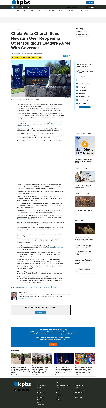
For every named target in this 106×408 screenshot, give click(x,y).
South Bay (46, 287)
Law (31, 287)
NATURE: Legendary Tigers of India (83, 211)
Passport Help (59, 397)
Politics (34, 365)
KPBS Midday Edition (25, 10)
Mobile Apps (39, 394)
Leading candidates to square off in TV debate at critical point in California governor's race (63, 370)
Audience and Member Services (62, 385)
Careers (39, 390)
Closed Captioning (60, 387)
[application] (41, 163)
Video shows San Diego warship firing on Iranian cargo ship (84, 246)
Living (12, 365)
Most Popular (80, 220)
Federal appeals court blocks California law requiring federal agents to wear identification (41, 370)
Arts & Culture (41, 14)
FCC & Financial (40, 392)
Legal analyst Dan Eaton (56, 247)
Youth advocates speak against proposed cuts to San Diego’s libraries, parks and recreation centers (84, 261)
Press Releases (40, 397)
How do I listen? (59, 394)
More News (15, 351)
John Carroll (16, 53)
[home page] (20, 3)
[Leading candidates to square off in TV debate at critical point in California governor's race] (64, 358)
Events (80, 14)
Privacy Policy (40, 399)
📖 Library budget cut (81, 34)
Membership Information (80, 390)
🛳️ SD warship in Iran (81, 31)
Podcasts (61, 14)
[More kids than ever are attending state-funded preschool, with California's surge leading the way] (85, 358)
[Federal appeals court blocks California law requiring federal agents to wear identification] (42, 358)
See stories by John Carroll (26, 298)
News (18, 14)
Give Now (91, 3)
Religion (55, 287)
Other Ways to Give (79, 392)
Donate (53, 344)
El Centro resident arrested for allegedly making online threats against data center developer (84, 239)
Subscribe (84, 107)
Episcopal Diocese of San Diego (26, 219)
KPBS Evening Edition (17, 29)
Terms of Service (40, 404)
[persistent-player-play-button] (12, 10)
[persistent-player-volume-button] (17, 9)
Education (77, 365)
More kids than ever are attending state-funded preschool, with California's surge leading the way (84, 370)
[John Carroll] (14, 296)
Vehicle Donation (78, 397)
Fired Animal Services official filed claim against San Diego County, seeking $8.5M (20, 370)
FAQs (57, 392)
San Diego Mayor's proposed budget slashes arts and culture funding (84, 253)
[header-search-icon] (84, 3)
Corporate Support (79, 385)
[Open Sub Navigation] (21, 14)
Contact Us (58, 390)
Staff (38, 402)
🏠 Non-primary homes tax (83, 37)
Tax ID (76, 394)
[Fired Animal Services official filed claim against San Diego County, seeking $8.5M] (21, 358)
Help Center (58, 399)
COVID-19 (38, 287)
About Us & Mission (41, 385)
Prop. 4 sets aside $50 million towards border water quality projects (83, 161)
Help (86, 14)
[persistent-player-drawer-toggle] (90, 10)
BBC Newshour (79, 9)
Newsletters (39, 387)
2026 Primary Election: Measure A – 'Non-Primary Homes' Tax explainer (84, 269)
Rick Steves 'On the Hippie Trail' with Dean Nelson (84, 186)
